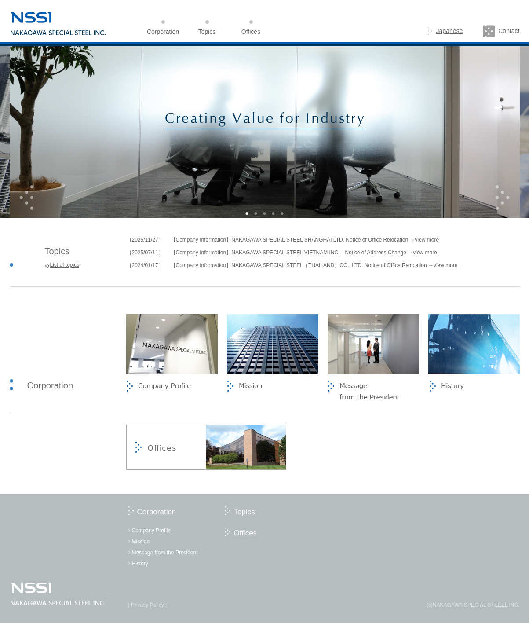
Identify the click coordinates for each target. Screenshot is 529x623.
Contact (501, 30)
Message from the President (165, 553)
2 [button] (256, 213)
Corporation (156, 512)
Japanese (445, 30)
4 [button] (273, 213)
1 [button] (247, 213)
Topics (244, 512)
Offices (245, 533)
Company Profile (151, 531)
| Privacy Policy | (147, 605)
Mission (141, 542)
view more (427, 240)
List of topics (65, 265)
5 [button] (282, 213)
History (140, 564)
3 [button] (264, 213)
